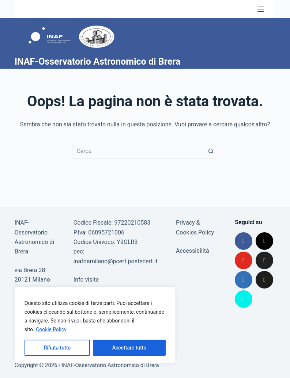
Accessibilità (192, 250)
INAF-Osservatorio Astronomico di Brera (98, 61)
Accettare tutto (129, 348)
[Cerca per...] (138, 151)
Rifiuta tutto (57, 348)
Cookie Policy (51, 329)
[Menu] (260, 9)
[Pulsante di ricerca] (211, 151)
